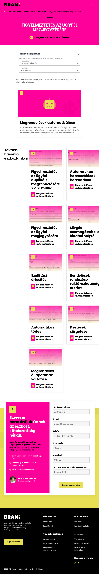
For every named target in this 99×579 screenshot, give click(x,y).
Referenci (78, 534)
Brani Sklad (48, 526)
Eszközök (78, 522)
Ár (75, 530)
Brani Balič (47, 522)
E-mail (56, 419)
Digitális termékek (51, 543)
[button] (92, 5)
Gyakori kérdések (81, 543)
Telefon (56, 431)
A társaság (58, 443)
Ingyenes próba (13, 542)
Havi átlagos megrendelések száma (70, 467)
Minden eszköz (49, 539)
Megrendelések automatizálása (35, 12)
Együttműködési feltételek (81, 548)
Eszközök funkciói (15, 12)
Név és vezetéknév (61, 407)
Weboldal (57, 455)
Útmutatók (79, 539)
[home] (12, 5)
